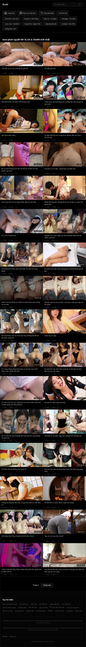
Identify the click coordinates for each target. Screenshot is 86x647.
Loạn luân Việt (59, 611)
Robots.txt (12, 636)
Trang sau (47, 585)
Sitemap (4, 636)
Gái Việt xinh (43, 604)
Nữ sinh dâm (43, 607)
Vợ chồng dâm (40, 611)
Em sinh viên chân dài (57, 607)
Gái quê (50, 611)
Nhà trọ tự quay (7, 611)
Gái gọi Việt (29, 611)
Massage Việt (19, 611)
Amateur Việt (22, 607)
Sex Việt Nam (23, 604)
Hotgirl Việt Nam (54, 604)
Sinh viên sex (32, 607)
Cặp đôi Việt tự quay (9, 607)
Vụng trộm (69, 611)
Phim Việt (34, 604)
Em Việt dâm (66, 604)
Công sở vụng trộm (72, 607)
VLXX (5, 4)
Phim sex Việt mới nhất (9, 604)
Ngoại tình (78, 611)
